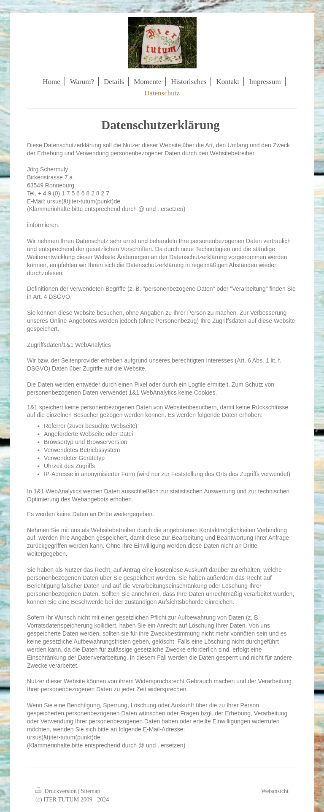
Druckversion (56, 791)
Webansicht (275, 791)
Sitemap (90, 791)
